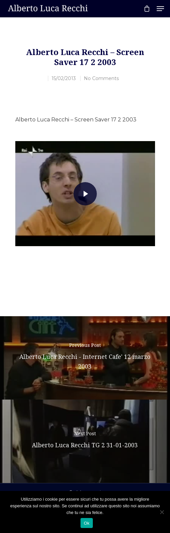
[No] (161, 512)
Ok (86, 523)
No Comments (101, 78)
